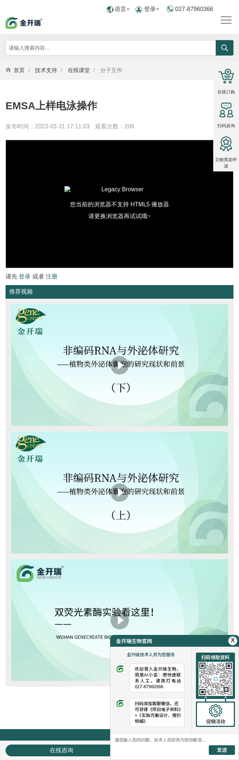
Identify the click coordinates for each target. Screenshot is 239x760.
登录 (151, 9)
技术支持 (46, 70)
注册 (51, 276)
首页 (19, 70)
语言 (122, 9)
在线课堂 (79, 70)
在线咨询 (61, 750)
